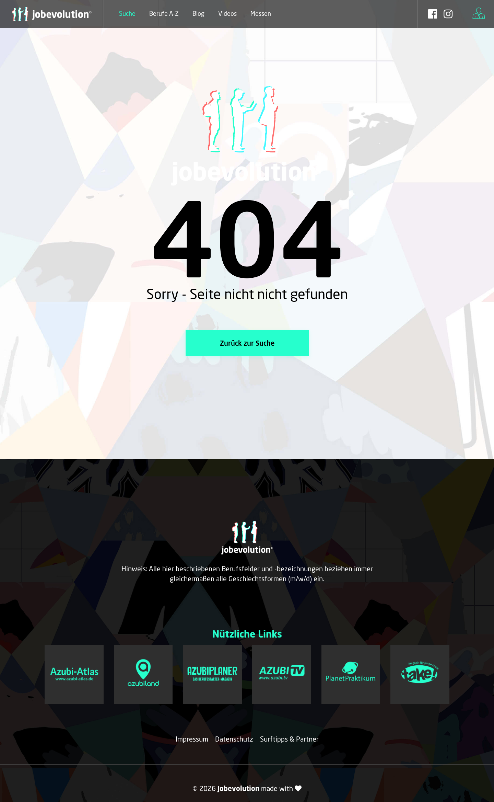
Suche (127, 13)
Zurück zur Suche (247, 343)
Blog (198, 13)
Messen (260, 13)
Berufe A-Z (164, 13)
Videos (227, 13)
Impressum (192, 739)
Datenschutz (234, 739)
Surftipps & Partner (289, 739)
